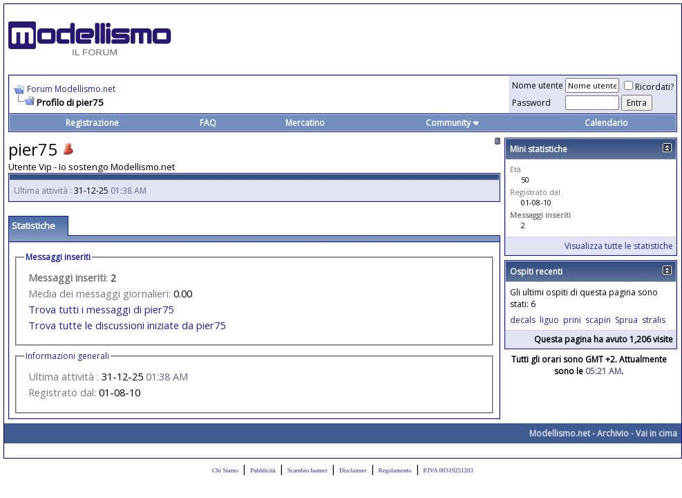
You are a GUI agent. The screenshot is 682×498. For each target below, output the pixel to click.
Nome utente (537, 85)
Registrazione (92, 123)
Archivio (613, 433)
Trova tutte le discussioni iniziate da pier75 (126, 325)
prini (572, 320)
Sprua (626, 320)
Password (531, 103)
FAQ (208, 123)
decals (523, 320)
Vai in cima (656, 433)
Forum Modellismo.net (71, 89)
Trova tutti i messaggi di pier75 (100, 309)
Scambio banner (307, 470)
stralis (653, 320)
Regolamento (395, 470)
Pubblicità (263, 470)
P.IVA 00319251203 (448, 470)
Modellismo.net (559, 433)
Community (453, 123)
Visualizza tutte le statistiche (619, 246)
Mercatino (305, 123)
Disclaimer (353, 470)
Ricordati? (649, 87)
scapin (598, 320)
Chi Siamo (225, 470)
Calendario (606, 123)
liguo (549, 320)
